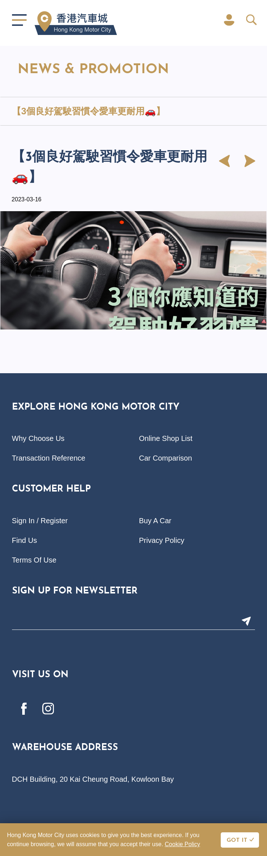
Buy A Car (155, 521)
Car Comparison (165, 458)
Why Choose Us (38, 438)
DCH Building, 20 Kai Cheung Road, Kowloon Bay (93, 779)
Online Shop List (166, 438)
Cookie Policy (182, 844)
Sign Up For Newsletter (75, 591)
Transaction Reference (49, 458)
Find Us (24, 540)
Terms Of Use (34, 560)
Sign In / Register (40, 521)
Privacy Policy (161, 540)
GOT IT (237, 840)
